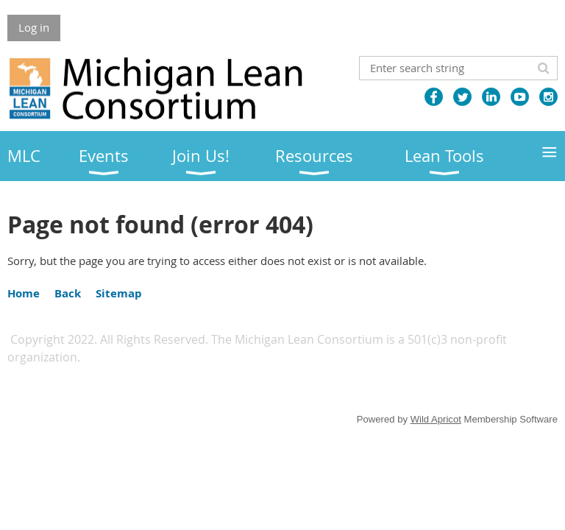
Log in (33, 27)
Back (67, 293)
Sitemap (119, 293)
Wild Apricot (436, 419)
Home (23, 293)
